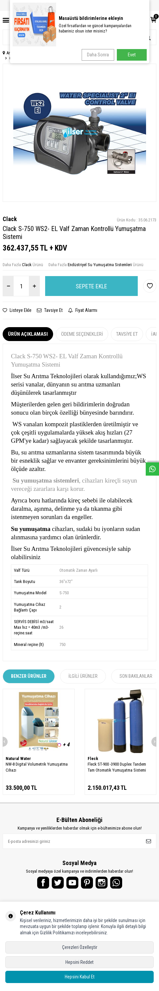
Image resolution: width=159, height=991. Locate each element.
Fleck (93, 758)
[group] (79, 133)
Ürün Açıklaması (28, 334)
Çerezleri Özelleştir (79, 947)
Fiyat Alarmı (82, 310)
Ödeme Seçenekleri (82, 334)
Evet (132, 54)
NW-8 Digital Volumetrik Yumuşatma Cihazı (37, 767)
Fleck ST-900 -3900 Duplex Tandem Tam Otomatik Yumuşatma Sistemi (117, 767)
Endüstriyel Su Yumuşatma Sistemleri (100, 264)
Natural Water (18, 758)
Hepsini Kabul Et (80, 976)
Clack (10, 218)
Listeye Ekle (17, 310)
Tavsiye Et (50, 310)
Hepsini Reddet (79, 962)
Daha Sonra (98, 54)
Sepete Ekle (91, 286)
